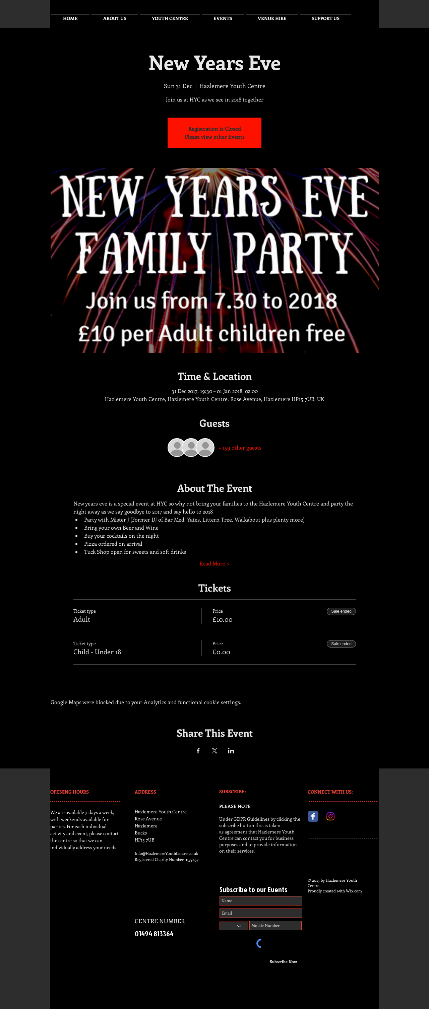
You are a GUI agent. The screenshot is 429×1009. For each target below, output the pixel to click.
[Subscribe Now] (283, 961)
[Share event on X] (214, 750)
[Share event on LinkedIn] (231, 750)
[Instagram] (330, 816)
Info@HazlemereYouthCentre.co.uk (166, 853)
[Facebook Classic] (313, 816)
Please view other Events (215, 136)
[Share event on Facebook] (198, 750)
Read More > (214, 563)
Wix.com (354, 890)
